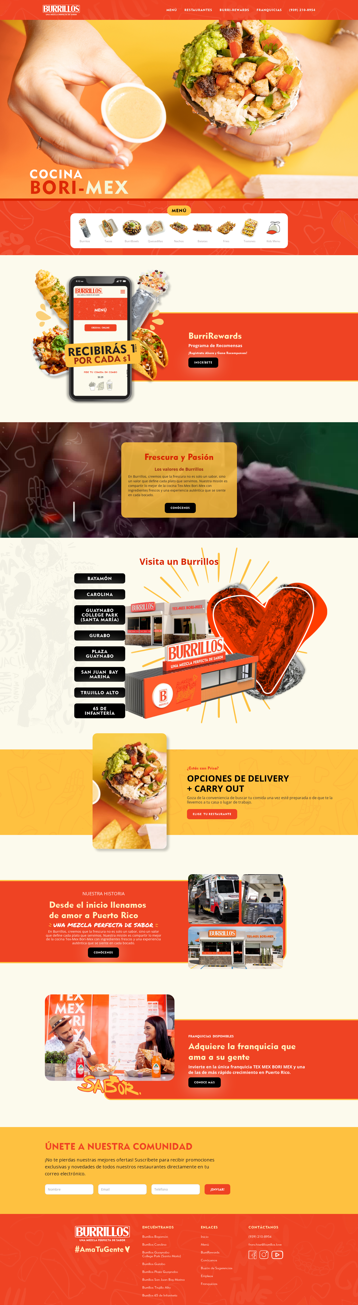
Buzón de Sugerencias (216, 1268)
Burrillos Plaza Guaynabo (160, 1272)
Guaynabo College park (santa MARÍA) (100, 614)
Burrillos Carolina (154, 1244)
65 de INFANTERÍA (100, 711)
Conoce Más (204, 1082)
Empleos (207, 1276)
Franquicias (269, 10)
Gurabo (99, 635)
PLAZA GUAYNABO (100, 653)
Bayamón (99, 578)
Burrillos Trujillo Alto (156, 1287)
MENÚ (179, 210)
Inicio (205, 1236)
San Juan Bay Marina (99, 674)
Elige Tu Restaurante (212, 814)
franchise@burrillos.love (265, 1244)
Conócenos (103, 952)
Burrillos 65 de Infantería (159, 1295)
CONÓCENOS (180, 508)
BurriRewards (210, 1252)
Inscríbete (203, 362)
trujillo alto (100, 692)
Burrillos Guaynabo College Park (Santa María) (161, 1254)
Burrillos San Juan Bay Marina (163, 1279)
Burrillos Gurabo (153, 1264)
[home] (61, 10)
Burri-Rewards (234, 10)
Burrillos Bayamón (155, 1236)
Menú (171, 10)
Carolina (100, 594)
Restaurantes (198, 10)
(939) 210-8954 (302, 10)
